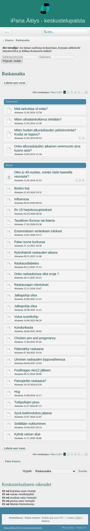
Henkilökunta (16, 517)
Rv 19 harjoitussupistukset (33, 210)
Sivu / (56, 92)
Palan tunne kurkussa (29, 242)
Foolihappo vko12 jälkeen (32, 370)
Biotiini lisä (21, 188)
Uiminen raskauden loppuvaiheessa (39, 359)
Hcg (17, 391)
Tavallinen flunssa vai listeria (34, 220)
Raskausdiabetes (26, 263)
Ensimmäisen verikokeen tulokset (38, 231)
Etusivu (9, 40)
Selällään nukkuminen (30, 423)
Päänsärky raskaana (29, 349)
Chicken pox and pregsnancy (35, 338)
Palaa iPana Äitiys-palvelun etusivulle (23, 527)
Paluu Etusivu (12, 461)
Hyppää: (27, 471)
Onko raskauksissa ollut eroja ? (36, 274)
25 (86, 92)
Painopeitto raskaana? (30, 381)
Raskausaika (23, 40)
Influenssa (21, 199)
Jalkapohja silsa (25, 295)
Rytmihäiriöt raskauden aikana (35, 252)
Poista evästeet (32, 517)
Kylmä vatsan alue (27, 434)
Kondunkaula (23, 327)
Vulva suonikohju (26, 317)
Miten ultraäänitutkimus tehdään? (38, 119)
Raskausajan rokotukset (31, 285)
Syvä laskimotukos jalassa (33, 413)
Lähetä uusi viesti (14, 83)
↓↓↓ (6, 32)
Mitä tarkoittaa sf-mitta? (31, 109)
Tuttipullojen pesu (26, 402)
